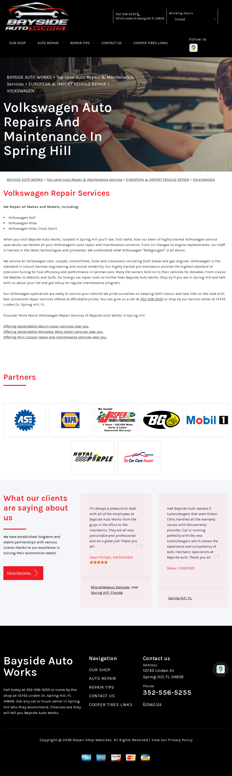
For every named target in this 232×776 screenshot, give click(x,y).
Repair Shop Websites (92, 740)
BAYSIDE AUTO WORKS (29, 77)
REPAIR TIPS (80, 43)
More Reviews (22, 573)
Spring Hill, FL (180, 598)
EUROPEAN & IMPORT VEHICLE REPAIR (67, 84)
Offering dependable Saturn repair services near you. (46, 326)
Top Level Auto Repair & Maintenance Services (85, 179)
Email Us (152, 704)
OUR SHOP (17, 43)
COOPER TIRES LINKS (150, 43)
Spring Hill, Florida (107, 592)
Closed (180, 19)
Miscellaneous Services (110, 587)
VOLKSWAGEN (20, 90)
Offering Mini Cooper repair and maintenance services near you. (55, 337)
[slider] (98, 562)
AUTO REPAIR (48, 43)
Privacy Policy (180, 740)
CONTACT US (112, 43)
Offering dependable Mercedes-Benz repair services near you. (53, 332)
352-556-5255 (126, 14)
